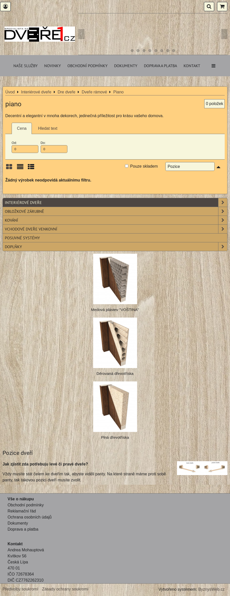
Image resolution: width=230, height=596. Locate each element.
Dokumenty (125, 65)
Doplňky (116, 246)
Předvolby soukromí (20, 589)
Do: (54, 147)
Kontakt (192, 65)
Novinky (52, 65)
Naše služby (25, 65)
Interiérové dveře (116, 202)
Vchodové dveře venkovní (116, 229)
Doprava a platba (160, 65)
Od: (25, 147)
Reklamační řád (22, 511)
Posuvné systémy (22, 237)
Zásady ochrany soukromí (65, 589)
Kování (116, 220)
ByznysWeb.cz (211, 589)
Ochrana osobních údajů (30, 517)
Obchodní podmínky (87, 65)
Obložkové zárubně (116, 211)
